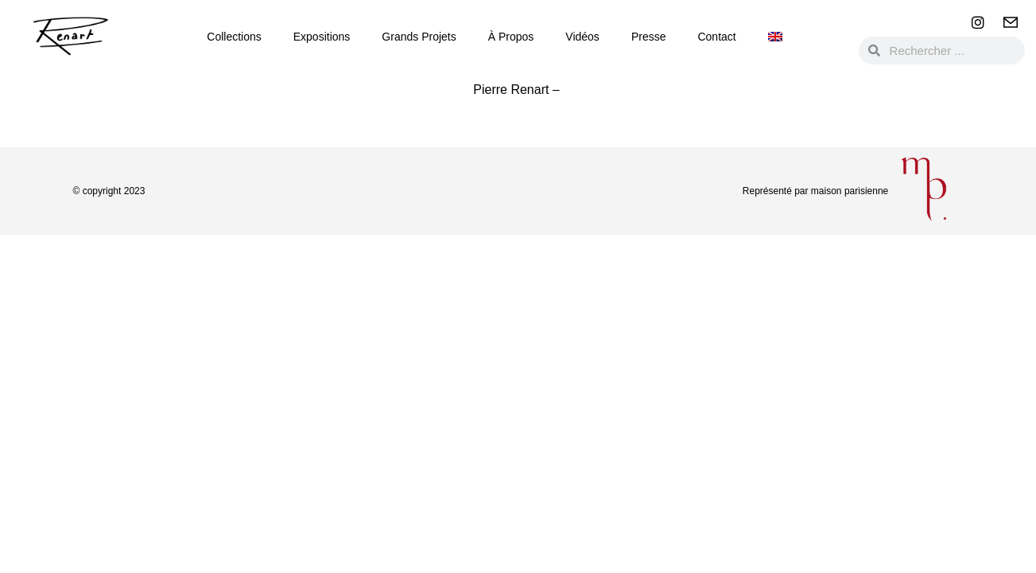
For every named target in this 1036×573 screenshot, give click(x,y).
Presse (648, 36)
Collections (234, 36)
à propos (511, 36)
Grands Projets (419, 36)
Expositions (322, 36)
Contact (716, 36)
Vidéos (582, 36)
